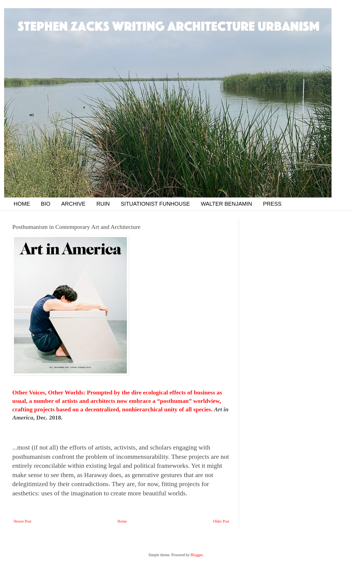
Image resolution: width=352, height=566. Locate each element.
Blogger (196, 555)
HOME (22, 204)
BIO (45, 204)
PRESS (272, 204)
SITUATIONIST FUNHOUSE (155, 204)
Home (122, 521)
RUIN (103, 204)
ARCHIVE (73, 204)
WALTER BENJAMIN (226, 204)
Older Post (221, 521)
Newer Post (22, 521)
